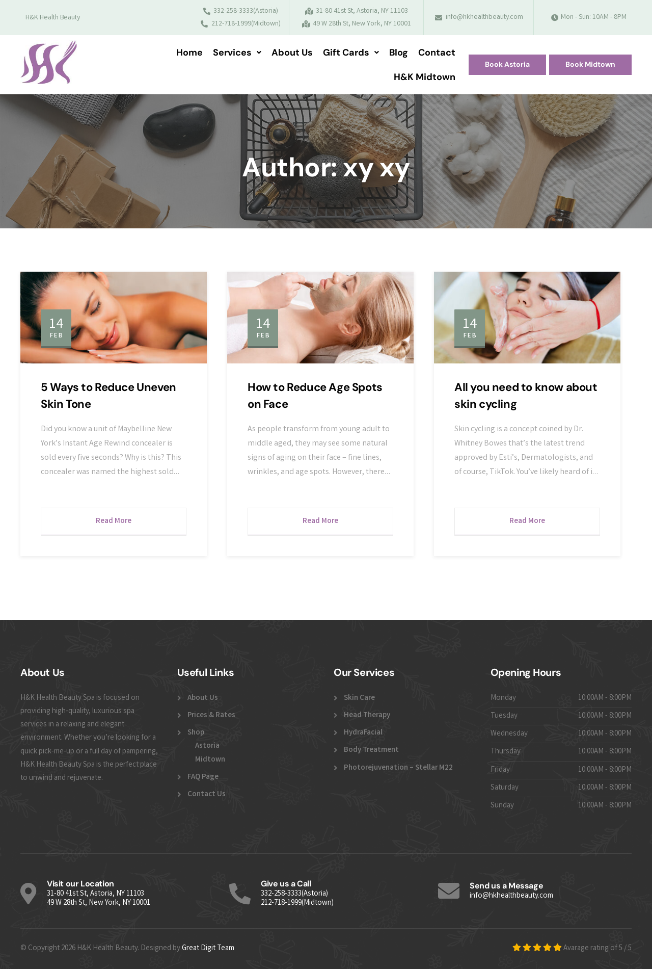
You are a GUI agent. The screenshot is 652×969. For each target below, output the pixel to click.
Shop (195, 733)
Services (237, 52)
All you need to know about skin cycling (525, 395)
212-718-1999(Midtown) (297, 903)
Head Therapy (367, 715)
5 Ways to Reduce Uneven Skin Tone (108, 395)
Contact (436, 52)
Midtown (210, 760)
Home (189, 52)
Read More (113, 521)
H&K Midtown (424, 77)
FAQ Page (203, 777)
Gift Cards (351, 52)
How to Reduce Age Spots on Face (315, 395)
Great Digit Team (208, 948)
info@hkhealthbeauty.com (511, 896)
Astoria (207, 746)
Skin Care (359, 698)
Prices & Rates (211, 715)
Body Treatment (371, 750)
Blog (398, 52)
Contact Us (206, 794)
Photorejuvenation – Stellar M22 (398, 768)
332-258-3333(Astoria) (294, 894)
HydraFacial (363, 733)
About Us (292, 52)
